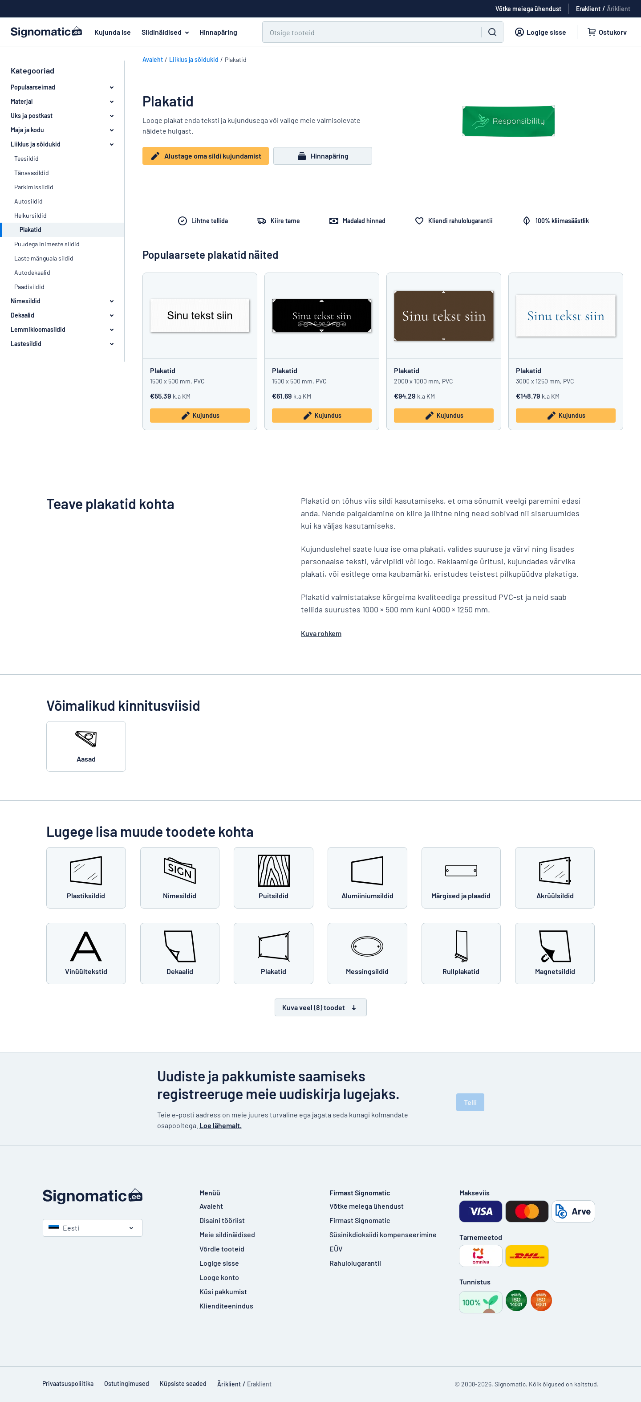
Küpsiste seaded (183, 1383)
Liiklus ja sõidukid (194, 59)
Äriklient (618, 8)
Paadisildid (29, 286)
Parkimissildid (33, 187)
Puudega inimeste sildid (47, 244)
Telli (470, 1102)
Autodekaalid (32, 272)
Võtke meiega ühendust (366, 1206)
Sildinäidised (167, 32)
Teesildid (26, 158)
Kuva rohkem (321, 633)
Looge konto (219, 1277)
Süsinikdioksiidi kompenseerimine (383, 1234)
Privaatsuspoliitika (67, 1383)
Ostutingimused (126, 1383)
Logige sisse (219, 1263)
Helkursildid (30, 215)
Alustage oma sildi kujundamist (205, 156)
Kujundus (199, 415)
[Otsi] (367, 32)
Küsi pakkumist (223, 1291)
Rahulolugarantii (355, 1263)
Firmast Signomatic (359, 1220)
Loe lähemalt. (220, 1125)
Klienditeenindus (226, 1305)
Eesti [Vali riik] (64, 1227)
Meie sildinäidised (227, 1234)
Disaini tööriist (222, 1220)
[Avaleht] (112, 1196)
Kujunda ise (112, 32)
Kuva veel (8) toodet (320, 1007)
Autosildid (28, 201)
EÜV (336, 1248)
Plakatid (162, 370)
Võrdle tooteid (221, 1248)
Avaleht (152, 59)
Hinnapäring (218, 32)
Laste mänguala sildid (43, 258)
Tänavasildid (31, 172)
